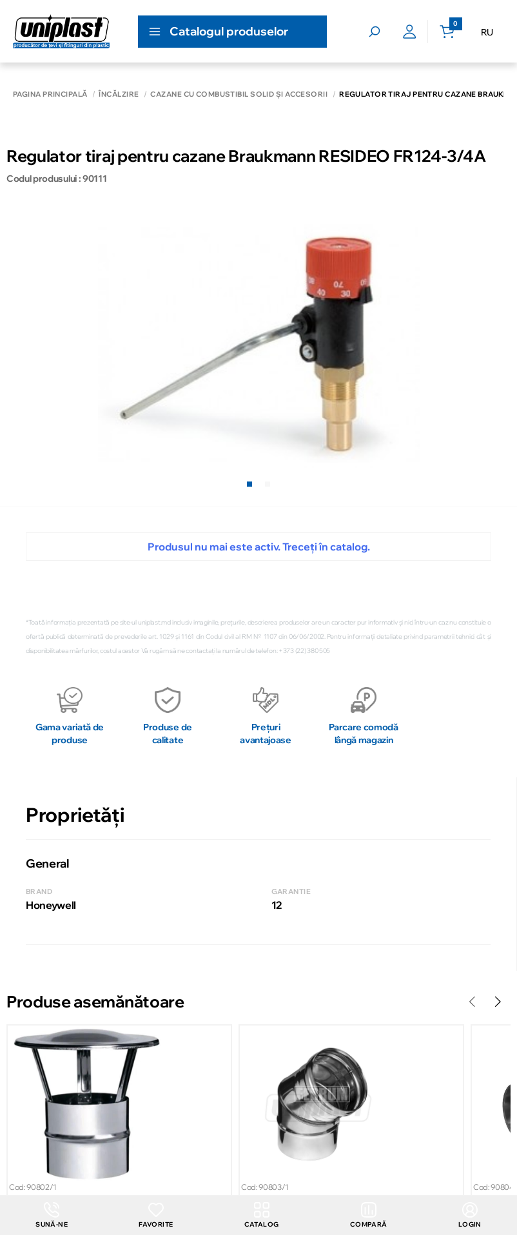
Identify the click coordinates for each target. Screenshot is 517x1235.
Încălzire (119, 94)
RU (487, 32)
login (470, 1215)
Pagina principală (50, 94)
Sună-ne (51, 1215)
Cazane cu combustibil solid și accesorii (238, 94)
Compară (368, 1215)
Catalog (261, 1215)
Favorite (156, 1215)
